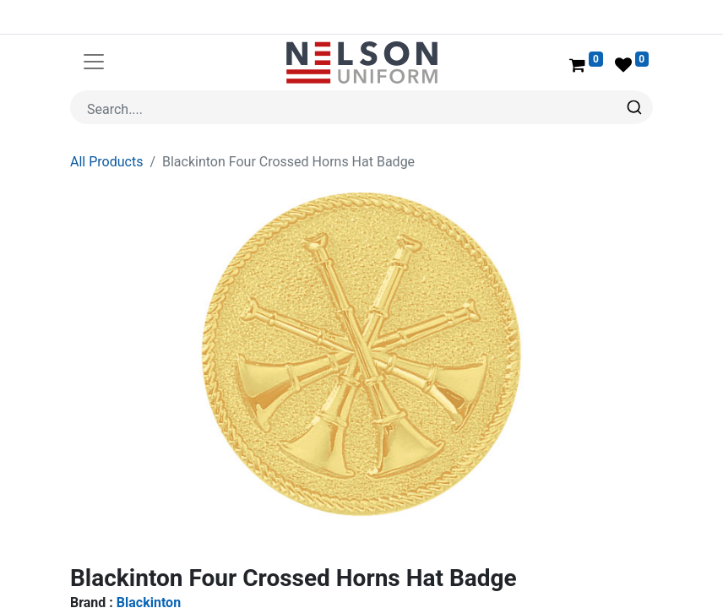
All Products (106, 162)
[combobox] (361, 107)
